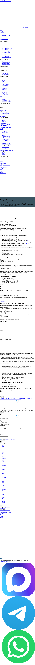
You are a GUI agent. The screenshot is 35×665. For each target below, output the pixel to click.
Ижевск (3, 461)
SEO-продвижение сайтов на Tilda (5, 399)
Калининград (4, 466)
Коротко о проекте (3, 428)
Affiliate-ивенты (2, 164)
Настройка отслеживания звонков (5, 124)
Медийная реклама (3, 116)
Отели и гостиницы (5, 85)
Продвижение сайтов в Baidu (6, 44)
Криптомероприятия (3, 163)
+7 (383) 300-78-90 (3, 1)
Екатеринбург (4, 445)
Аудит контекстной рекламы (6, 100)
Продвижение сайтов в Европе (6, 57)
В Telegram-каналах (5, 105)
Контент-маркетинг (3, 65)
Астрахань (3, 451)
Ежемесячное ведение (5, 114)
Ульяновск (3, 498)
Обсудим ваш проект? (3, 0)
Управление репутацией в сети (6, 72)
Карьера (1, 171)
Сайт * (1, 393)
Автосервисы (4, 83)
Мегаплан (3, 154)
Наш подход (2, 169)
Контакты (1, 172)
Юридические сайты (5, 93)
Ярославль (3, 504)
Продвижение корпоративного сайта (7, 49)
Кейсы (1, 30)
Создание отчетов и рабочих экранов (5, 127)
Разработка (1, 128)
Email (1, 391)
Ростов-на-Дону (4, 485)
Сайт (1, 433)
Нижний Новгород (4, 476)
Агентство (1, 168)
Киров (3, 468)
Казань (3, 446)
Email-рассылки (4, 108)
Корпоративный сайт (5, 132)
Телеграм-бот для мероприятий (6, 138)
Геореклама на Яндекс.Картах (6, 101)
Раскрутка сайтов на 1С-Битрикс (15, 398)
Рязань (3, 486)
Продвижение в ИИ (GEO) (4, 39)
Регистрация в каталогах (5, 74)
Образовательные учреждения (6, 144)
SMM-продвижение (3, 110)
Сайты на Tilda (4, 148)
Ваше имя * (1, 390)
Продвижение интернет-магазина (7, 48)
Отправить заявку (8, 1)
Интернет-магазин (4, 131)
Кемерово (3, 467)
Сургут (3, 492)
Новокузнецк (4, 477)
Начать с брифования (3, 301)
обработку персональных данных (10, 440)
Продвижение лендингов (5, 50)
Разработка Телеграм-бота (6, 136)
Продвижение (2, 32)
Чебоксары (3, 502)
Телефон (1, 438)
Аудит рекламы (3, 427)
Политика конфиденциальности (5, 562)
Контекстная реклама (3, 97)
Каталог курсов (2, 166)
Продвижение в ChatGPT (29, 398)
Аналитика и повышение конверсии (5, 513)
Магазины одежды (4, 89)
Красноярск (3, 470)
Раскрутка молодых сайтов (6, 51)
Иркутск (3, 462)
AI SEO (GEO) (3, 425)
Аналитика (1, 122)
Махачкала (3, 471)
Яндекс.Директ (4, 99)
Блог (0, 170)
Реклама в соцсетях (3, 102)
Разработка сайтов (2, 514)
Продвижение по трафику (6, 36)
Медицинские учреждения (6, 143)
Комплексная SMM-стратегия (6, 112)
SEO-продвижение (4, 420)
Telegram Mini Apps (5, 140)
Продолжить (2, 413)
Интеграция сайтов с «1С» (6, 158)
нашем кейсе (27, 243)
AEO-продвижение (23, 398)
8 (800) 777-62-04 (5, 507)
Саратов (3, 489)
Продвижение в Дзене (5, 73)
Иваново (3, 460)
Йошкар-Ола (4, 463)
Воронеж (3, 457)
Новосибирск (4, 448)
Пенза (3, 482)
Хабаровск (3, 500)
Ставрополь (3, 491)
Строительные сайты (5, 79)
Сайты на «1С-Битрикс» (5, 147)
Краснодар (3, 469)
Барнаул (3, 453)
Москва (3, 473)
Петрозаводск (4, 483)
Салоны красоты (4, 80)
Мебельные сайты (4, 88)
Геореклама (3, 120)
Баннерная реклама (5, 118)
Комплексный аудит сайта (6, 64)
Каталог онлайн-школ (3, 167)
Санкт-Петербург (4, 449)
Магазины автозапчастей (5, 84)
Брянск (3, 454)
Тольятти (3, 494)
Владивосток (4, 455)
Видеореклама (4, 119)
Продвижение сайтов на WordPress (15, 399)
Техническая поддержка (3, 155)
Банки (3, 81)
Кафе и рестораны (4, 92)
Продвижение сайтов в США (6, 56)
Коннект (1, 161)
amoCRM (3, 152)
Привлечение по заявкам (5, 37)
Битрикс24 (3, 153)
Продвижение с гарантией (6, 35)
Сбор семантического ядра (6, 61)
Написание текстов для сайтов (6, 68)
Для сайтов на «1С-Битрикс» (6, 159)
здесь (28, 240)
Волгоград (3, 456)
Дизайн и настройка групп (6, 113)
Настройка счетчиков (3, 123)
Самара (3, 487)
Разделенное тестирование (4, 126)
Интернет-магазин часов (5, 91)
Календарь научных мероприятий (5, 165)
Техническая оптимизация (6, 62)
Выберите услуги (3, 419)
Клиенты (1, 31)
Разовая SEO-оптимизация (5, 424)
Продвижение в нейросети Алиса (5, 398)
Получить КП (2, 441)
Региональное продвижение (6, 52)
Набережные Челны (5, 475)
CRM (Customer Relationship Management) (6, 150)
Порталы (3, 134)
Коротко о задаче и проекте (4, 395)
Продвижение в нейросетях (4, 511)
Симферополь (4, 490)
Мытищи (3, 474)
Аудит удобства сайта (3, 125)
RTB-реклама (4, 121)
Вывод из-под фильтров (5, 63)
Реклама (1, 96)
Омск (2, 479)
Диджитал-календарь (3, 162)
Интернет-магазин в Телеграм (6, 139)
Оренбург (3, 480)
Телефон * (1, 392)
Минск (3, 472)
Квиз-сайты (3, 135)
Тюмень (3, 496)
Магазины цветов (4, 87)
